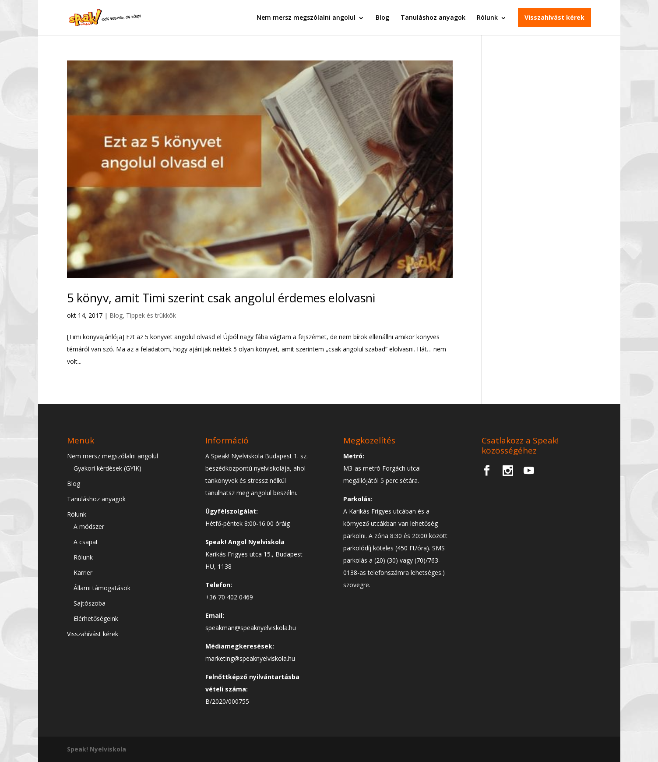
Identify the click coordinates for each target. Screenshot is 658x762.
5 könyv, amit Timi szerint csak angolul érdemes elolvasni (221, 298)
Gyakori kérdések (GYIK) (107, 468)
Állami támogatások (102, 588)
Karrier (83, 572)
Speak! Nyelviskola (96, 749)
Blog (382, 17)
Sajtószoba (90, 603)
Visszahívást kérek (554, 17)
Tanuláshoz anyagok (433, 17)
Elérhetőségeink (96, 618)
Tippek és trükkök (151, 315)
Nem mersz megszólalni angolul (306, 17)
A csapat (86, 542)
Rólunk (487, 17)
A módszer (89, 526)
